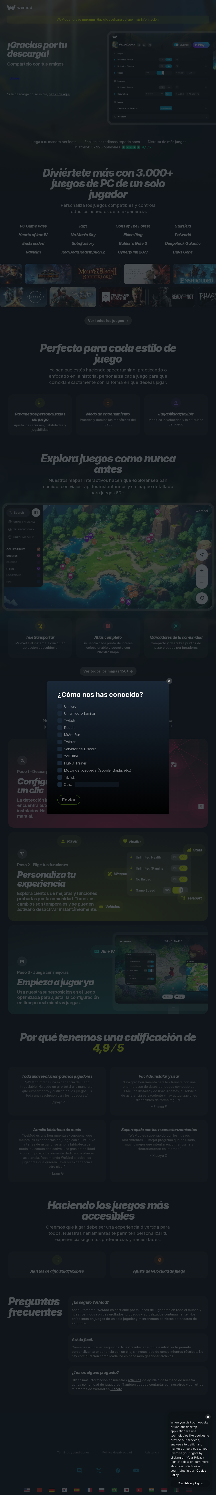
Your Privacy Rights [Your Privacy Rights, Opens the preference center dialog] (190, 1483)
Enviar (69, 799)
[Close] (208, 1416)
